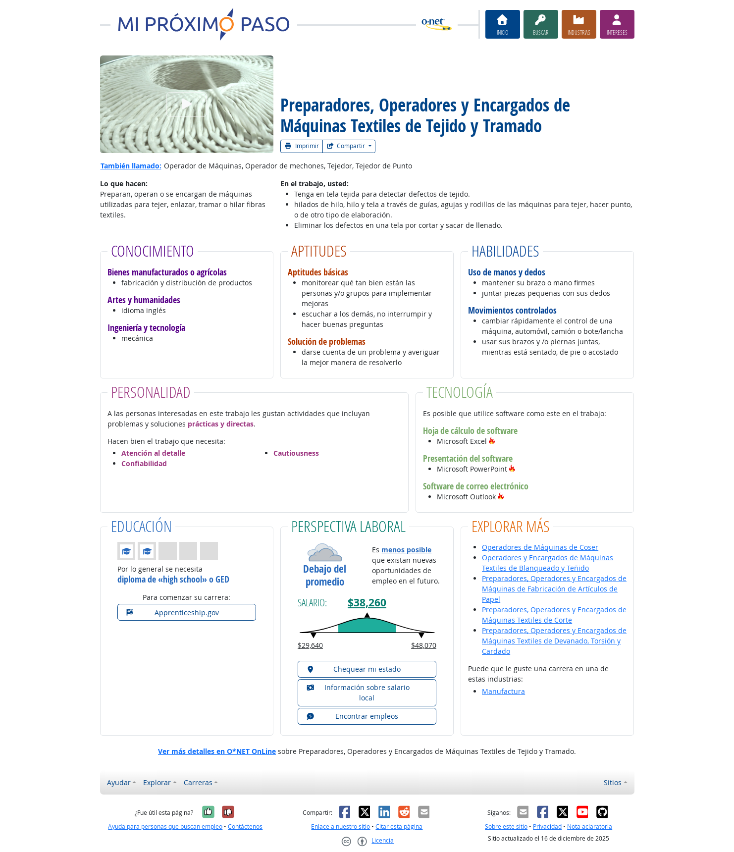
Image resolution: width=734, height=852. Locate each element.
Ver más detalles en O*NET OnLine (217, 751)
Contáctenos (245, 826)
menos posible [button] (406, 549)
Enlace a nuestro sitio (340, 826)
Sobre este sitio (506, 826)
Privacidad (547, 826)
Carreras (198, 782)
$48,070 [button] (423, 645)
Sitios (613, 782)
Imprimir (301, 146)
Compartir (346, 146)
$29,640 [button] (310, 645)
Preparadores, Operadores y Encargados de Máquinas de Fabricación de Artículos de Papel (554, 589)
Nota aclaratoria (589, 826)
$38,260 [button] (367, 602)
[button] (492, 441)
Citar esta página (398, 826)
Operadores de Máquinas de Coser (540, 547)
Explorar (157, 782)
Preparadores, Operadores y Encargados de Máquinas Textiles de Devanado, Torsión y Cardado (554, 641)
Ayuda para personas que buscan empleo (165, 826)
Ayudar (119, 782)
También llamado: (131, 165)
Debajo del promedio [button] (324, 575)
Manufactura (503, 691)
